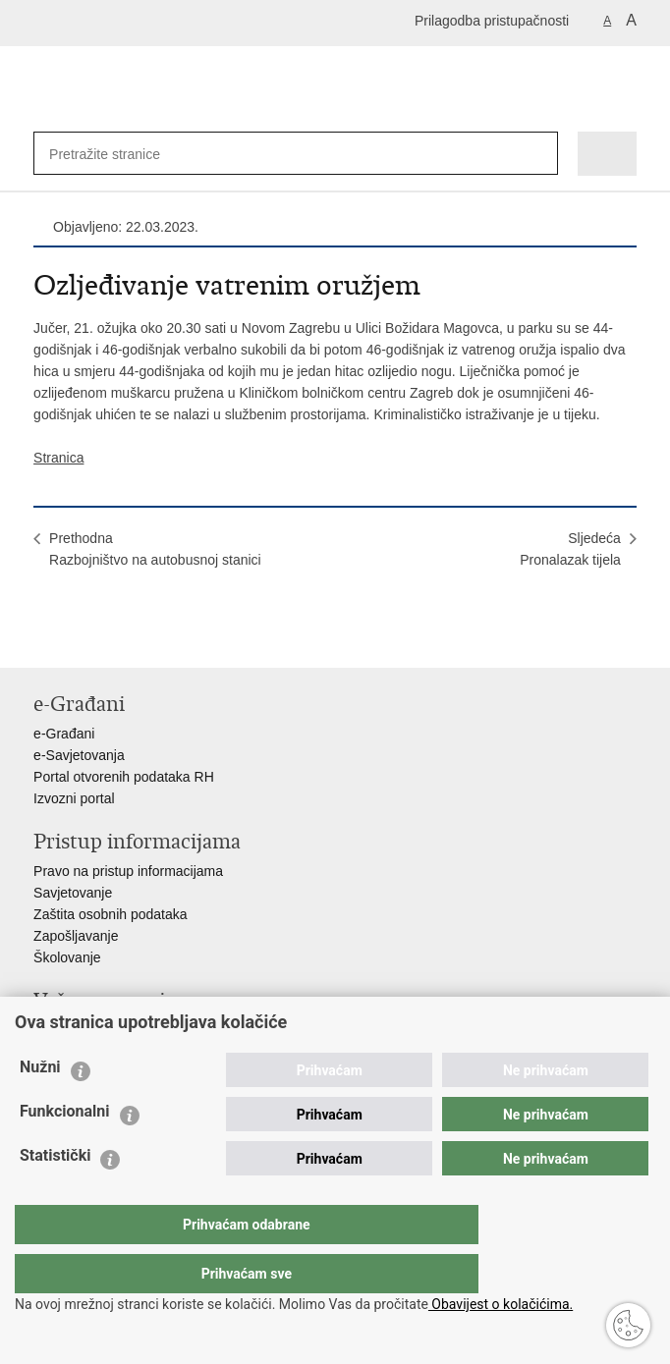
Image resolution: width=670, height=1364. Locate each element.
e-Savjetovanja (79, 755)
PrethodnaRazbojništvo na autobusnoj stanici (155, 549)
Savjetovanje (72, 892)
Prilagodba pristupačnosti (492, 20)
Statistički (55, 1194)
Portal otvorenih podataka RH (123, 777)
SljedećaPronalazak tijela (570, 549)
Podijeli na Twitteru (128, 637)
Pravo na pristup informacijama (128, 871)
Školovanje (67, 957)
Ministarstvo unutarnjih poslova (127, 1030)
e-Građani (63, 733)
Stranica (58, 457)
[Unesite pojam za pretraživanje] (113, 153)
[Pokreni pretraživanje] (539, 153)
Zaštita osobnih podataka (110, 914)
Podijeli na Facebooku (86, 637)
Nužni (40, 1106)
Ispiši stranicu (43, 637)
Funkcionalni (65, 1150)
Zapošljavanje (75, 936)
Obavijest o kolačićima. (500, 1304)
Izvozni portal (73, 798)
